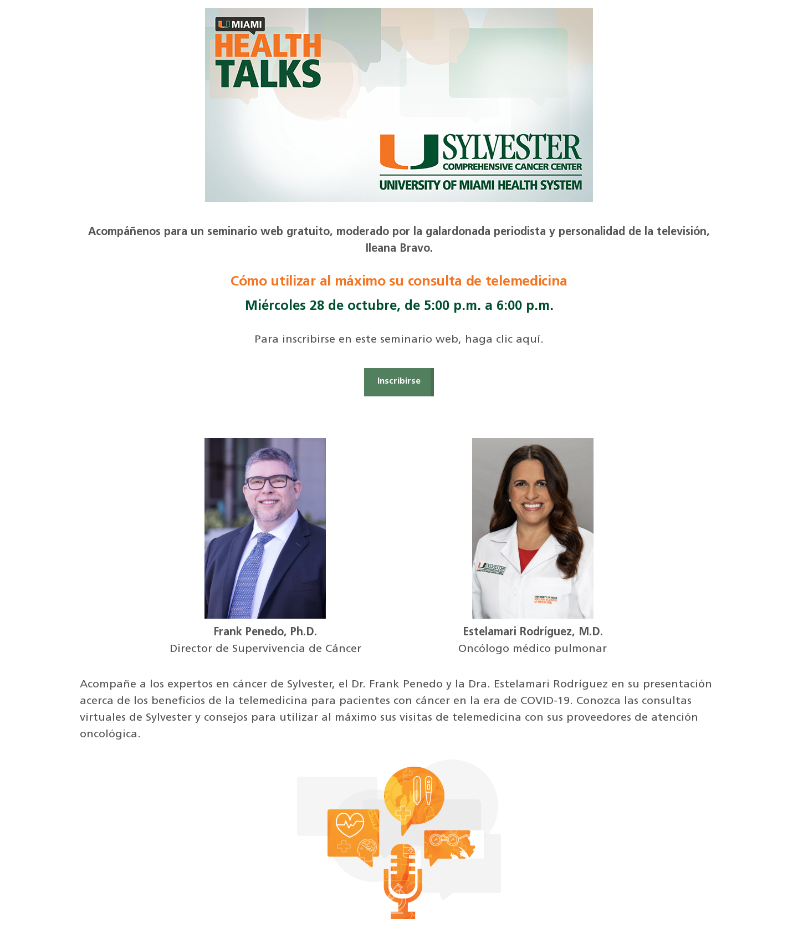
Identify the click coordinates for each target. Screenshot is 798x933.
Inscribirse (399, 381)
